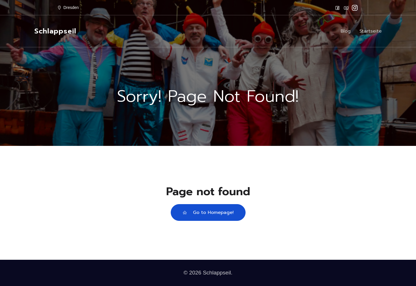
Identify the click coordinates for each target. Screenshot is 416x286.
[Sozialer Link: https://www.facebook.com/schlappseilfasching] (337, 7)
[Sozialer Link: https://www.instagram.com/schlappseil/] (354, 7)
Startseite (370, 31)
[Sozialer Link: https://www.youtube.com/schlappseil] (346, 7)
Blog (346, 31)
